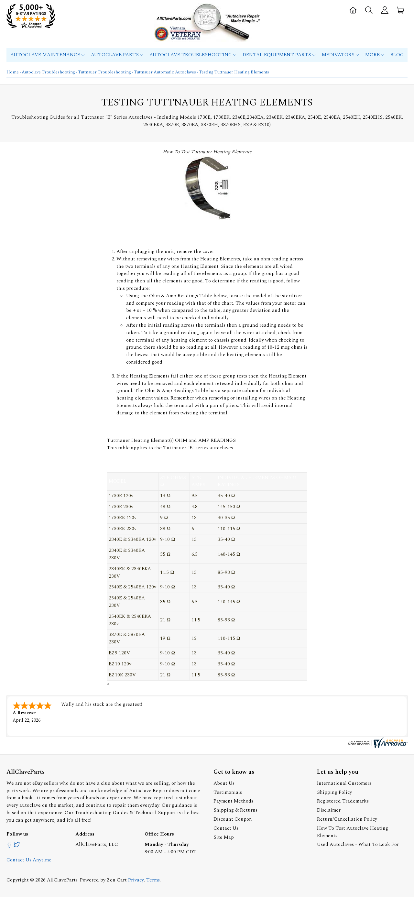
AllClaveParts (62, 880)
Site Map (223, 837)
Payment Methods (233, 801)
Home (12, 72)
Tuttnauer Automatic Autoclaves (165, 72)
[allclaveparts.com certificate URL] (377, 746)
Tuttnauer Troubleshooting (104, 72)
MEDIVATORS (340, 55)
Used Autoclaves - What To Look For (358, 844)
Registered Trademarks (343, 801)
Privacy (136, 880)
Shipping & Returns (235, 810)
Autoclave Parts (117, 55)
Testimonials (227, 792)
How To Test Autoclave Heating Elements (352, 832)
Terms (153, 880)
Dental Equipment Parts (279, 55)
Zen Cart (117, 880)
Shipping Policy (334, 792)
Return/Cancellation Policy (347, 819)
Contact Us (225, 828)
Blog (397, 55)
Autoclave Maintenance (47, 55)
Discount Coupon (232, 819)
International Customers (344, 783)
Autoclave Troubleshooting (192, 55)
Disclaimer (329, 810)
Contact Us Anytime (28, 860)
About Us (223, 783)
